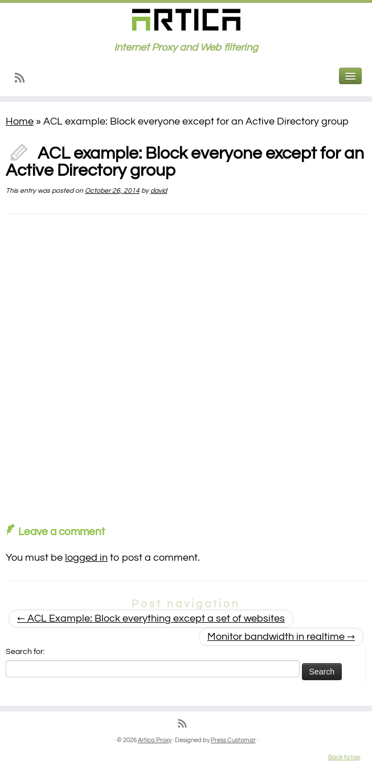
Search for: (25, 652)
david (158, 190)
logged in (86, 557)
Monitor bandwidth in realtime (281, 636)
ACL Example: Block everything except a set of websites (151, 618)
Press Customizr (233, 740)
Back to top (344, 757)
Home (20, 121)
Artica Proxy (154, 740)
